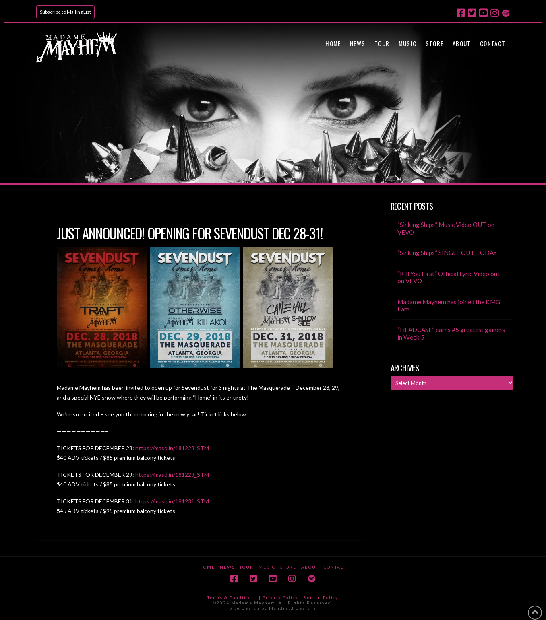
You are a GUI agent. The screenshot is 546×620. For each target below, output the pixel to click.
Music (267, 566)
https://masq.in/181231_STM (172, 501)
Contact (335, 566)
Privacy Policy (280, 597)
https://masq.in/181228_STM (172, 448)
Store (288, 566)
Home (207, 566)
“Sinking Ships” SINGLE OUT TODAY (447, 252)
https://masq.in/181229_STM (172, 474)
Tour (247, 566)
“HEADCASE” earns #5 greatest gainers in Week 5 (451, 333)
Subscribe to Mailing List (65, 12)
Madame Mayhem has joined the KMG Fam (448, 305)
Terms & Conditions (232, 597)
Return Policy (320, 597)
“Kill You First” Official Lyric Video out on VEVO (448, 277)
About (310, 566)
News (227, 566)
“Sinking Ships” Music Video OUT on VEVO (445, 228)
